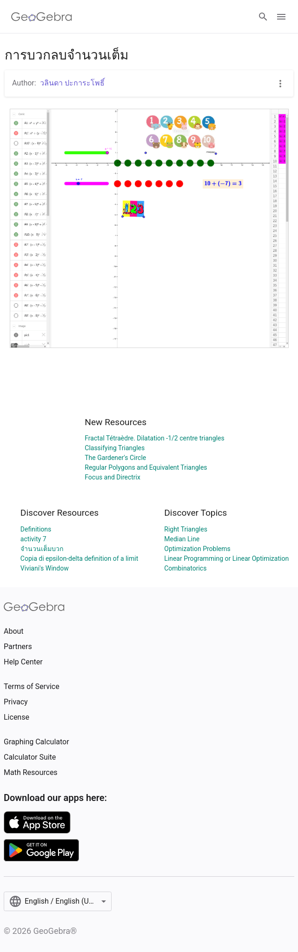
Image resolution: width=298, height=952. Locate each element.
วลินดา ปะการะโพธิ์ (72, 83)
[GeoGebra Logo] (41, 16)
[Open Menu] (281, 16)
